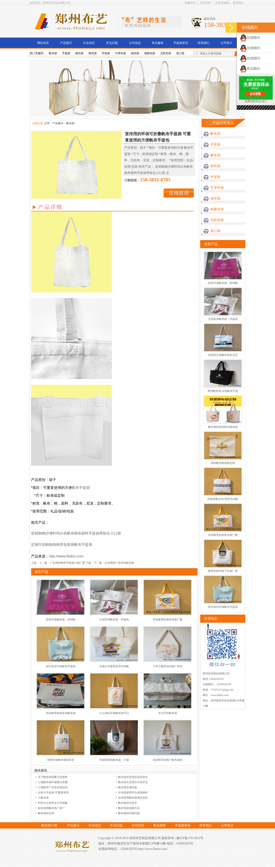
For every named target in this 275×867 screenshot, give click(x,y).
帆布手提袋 (81, 488)
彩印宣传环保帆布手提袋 (60, 666)
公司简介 (226, 43)
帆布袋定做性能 (127, 787)
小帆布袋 (43, 797)
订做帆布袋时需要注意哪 (53, 782)
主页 (47, 123)
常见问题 (112, 43)
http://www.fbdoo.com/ (153, 849)
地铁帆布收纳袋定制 (223, 463)
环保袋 (106, 53)
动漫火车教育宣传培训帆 (114, 666)
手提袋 (66, 53)
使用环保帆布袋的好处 (60, 759)
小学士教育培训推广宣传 (167, 666)
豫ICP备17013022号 (189, 838)
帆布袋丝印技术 (127, 802)
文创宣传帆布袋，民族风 (114, 619)
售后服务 (158, 43)
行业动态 (89, 43)
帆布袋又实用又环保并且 (133, 782)
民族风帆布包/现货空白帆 (223, 499)
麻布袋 (79, 53)
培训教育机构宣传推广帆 (167, 619)
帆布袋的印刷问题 (129, 813)
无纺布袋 (165, 53)
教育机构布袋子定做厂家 (223, 571)
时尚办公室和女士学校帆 (53, 802)
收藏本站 (190, 2)
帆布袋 (53, 53)
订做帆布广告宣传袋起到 (53, 787)
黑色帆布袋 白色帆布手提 (223, 391)
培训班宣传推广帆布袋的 (167, 759)
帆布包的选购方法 (129, 808)
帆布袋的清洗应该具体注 (133, 777)
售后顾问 (250, 68)
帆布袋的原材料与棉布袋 (223, 427)
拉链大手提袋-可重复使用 (53, 792)
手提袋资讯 (180, 43)
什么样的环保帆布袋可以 (114, 713)
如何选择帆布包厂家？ (51, 808)
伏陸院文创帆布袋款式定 (223, 355)
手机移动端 (222, 2)
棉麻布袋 (149, 53)
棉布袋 (93, 53)
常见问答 (205, 2)
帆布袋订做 (49, 825)
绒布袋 (135, 53)
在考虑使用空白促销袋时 (133, 792)
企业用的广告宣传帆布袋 (119, 562)
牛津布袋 (120, 53)
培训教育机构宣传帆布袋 (60, 713)
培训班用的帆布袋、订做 (114, 759)
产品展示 (66, 43)
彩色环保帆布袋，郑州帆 (60, 619)
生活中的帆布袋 (167, 713)
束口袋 (180, 53)
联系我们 (238, 2)
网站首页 (43, 43)
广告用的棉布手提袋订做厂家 (67, 562)
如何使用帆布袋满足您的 (133, 797)
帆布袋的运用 (46, 813)
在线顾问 (250, 37)
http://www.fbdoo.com (66, 556)
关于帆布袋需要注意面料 (53, 777)
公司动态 (135, 43)
